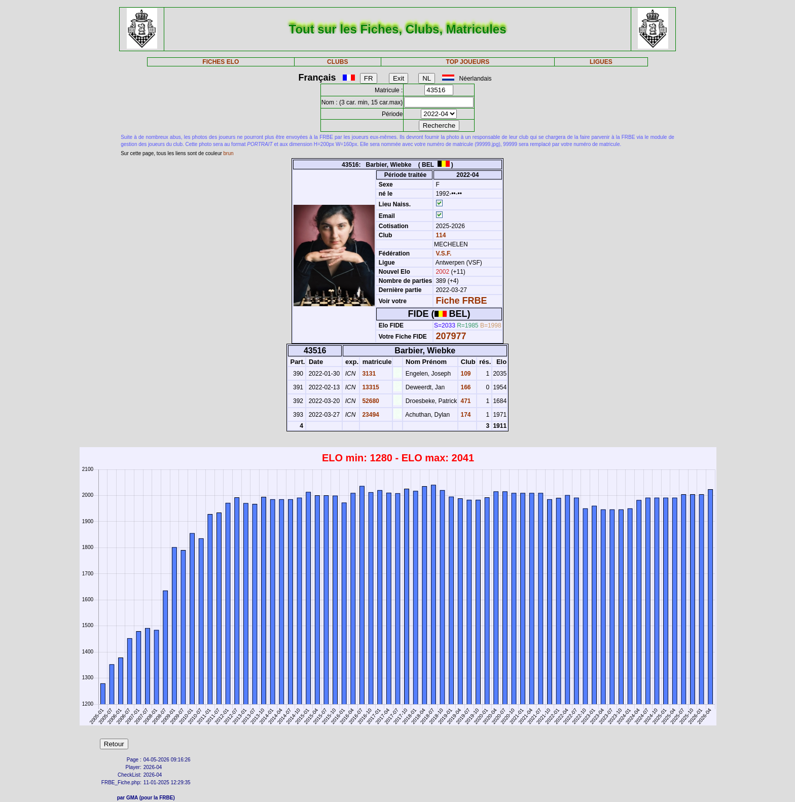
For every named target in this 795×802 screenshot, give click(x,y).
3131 (368, 373)
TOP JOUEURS (468, 61)
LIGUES (601, 61)
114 (440, 235)
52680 (369, 401)
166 (465, 387)
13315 (369, 387)
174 (465, 414)
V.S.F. (443, 253)
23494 (369, 414)
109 (465, 373)
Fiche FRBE (461, 301)
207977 (451, 336)
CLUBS (337, 61)
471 (465, 401)
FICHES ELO (220, 61)
